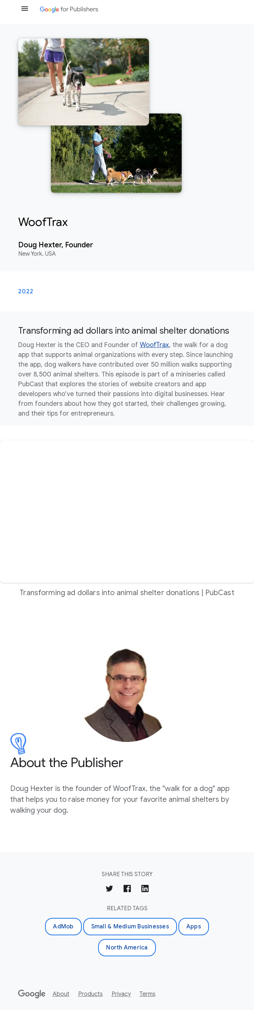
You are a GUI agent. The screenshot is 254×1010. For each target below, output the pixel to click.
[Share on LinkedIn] (145, 889)
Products (90, 994)
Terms (148, 994)
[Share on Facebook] (127, 889)
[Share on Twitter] (109, 889)
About (61, 994)
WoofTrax (154, 345)
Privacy (121, 994)
